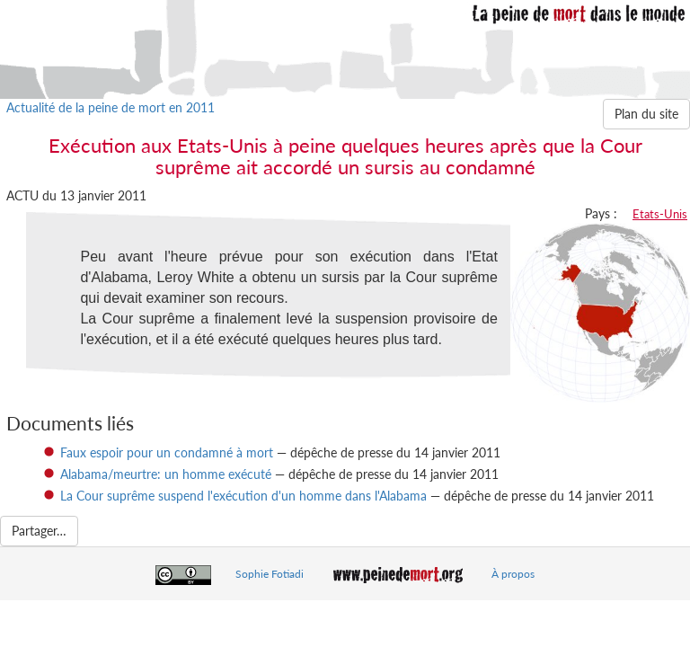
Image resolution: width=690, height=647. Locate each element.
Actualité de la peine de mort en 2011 (110, 107)
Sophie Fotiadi (269, 574)
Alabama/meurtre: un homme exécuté (165, 474)
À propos (513, 574)
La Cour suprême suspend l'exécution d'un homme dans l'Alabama (243, 495)
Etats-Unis (659, 214)
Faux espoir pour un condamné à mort (166, 452)
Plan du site (646, 113)
